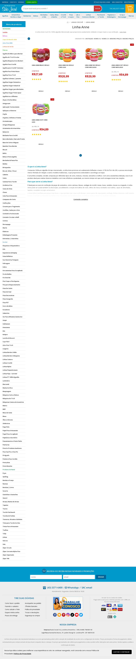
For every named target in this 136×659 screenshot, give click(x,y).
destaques (89, 39)
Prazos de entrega (11, 616)
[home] (9, 8)
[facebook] (55, 615)
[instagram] (68, 615)
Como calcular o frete (12, 609)
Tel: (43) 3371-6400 (117, 8)
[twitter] (81, 615)
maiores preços (128, 39)
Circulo (40, 91)
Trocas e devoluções (32, 612)
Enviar (101, 577)
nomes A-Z (97, 39)
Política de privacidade (32, 609)
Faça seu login (104, 2)
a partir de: (35, 71)
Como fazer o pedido (12, 603)
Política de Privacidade (22, 654)
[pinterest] (63, 615)
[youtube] (77, 615)
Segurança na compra (32, 616)
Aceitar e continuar (121, 652)
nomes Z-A (105, 39)
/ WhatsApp (71, 587)
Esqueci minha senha (12, 612)
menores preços (116, 39)
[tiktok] (72, 615)
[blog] (59, 615)
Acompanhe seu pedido (33, 603)
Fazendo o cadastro (11, 606)
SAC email (87, 587)
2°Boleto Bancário (31, 606)
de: (113, 72)
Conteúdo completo (81, 199)
